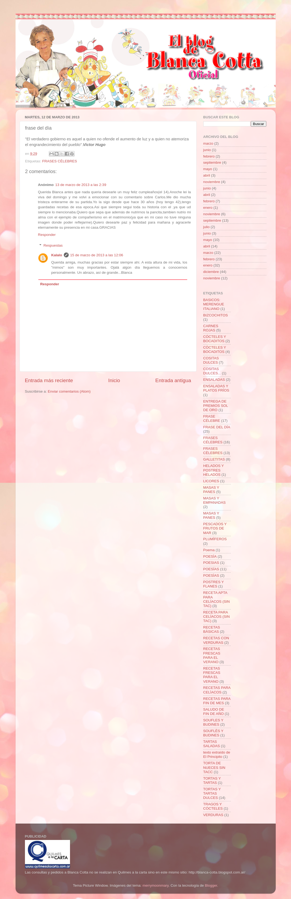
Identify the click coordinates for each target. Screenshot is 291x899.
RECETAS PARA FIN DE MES (217, 701)
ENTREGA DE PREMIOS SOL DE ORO (215, 405)
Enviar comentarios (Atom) (69, 391)
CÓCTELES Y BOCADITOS (214, 339)
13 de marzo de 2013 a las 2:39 (80, 185)
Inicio (114, 380)
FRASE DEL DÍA (216, 427)
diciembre (211, 272)
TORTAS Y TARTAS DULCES (212, 793)
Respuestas (52, 245)
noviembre (211, 182)
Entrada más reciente (49, 380)
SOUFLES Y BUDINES (213, 722)
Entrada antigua (173, 380)
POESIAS (211, 563)
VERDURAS (213, 815)
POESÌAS (211, 575)
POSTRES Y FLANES (213, 584)
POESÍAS (211, 569)
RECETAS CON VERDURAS (216, 640)
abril (206, 175)
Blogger (211, 885)
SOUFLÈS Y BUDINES (213, 733)
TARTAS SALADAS (211, 744)
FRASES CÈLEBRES (59, 161)
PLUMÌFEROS (215, 539)
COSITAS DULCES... (212, 371)
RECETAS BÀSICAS (211, 629)
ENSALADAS (214, 380)
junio (207, 150)
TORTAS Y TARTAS (212, 780)
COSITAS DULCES (211, 360)
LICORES (211, 481)
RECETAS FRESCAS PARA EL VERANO (211, 655)
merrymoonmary (155, 885)
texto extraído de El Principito (216, 754)
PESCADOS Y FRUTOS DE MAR (215, 528)
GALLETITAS (214, 459)
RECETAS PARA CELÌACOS (217, 690)
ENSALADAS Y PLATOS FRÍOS (216, 388)
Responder (47, 235)
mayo (207, 169)
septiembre (212, 162)
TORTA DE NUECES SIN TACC (214, 767)
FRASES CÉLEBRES (213, 440)
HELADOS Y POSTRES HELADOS (213, 470)
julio (206, 227)
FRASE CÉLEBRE (211, 418)
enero (208, 208)
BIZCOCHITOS (215, 315)
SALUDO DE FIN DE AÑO (213, 711)
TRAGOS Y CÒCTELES (213, 806)
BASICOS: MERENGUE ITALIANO (213, 304)
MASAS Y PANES (211, 489)
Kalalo (56, 255)
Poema (209, 550)
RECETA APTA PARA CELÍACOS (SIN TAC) (216, 599)
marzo (208, 143)
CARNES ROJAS (210, 328)
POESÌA (210, 556)
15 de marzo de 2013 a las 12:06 (96, 255)
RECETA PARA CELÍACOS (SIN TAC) (216, 616)
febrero (209, 156)
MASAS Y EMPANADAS (214, 500)
